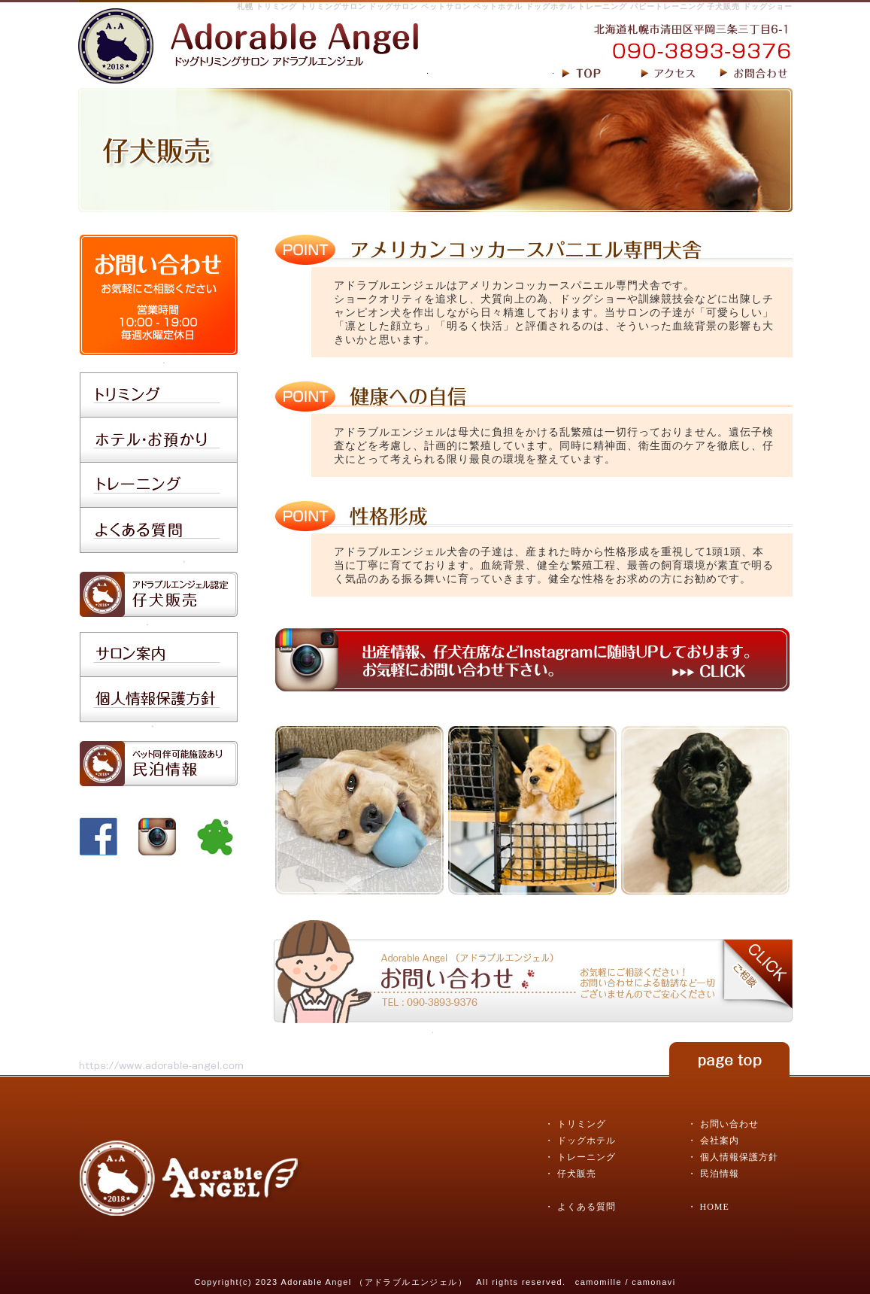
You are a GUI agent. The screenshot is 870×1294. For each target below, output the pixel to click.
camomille (598, 1281)
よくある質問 (586, 1206)
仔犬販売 (576, 1173)
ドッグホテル (586, 1140)
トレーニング (586, 1157)
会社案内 (719, 1140)
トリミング (581, 1124)
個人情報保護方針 (739, 1157)
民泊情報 (719, 1173)
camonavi (653, 1281)
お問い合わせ (729, 1124)
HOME (714, 1206)
